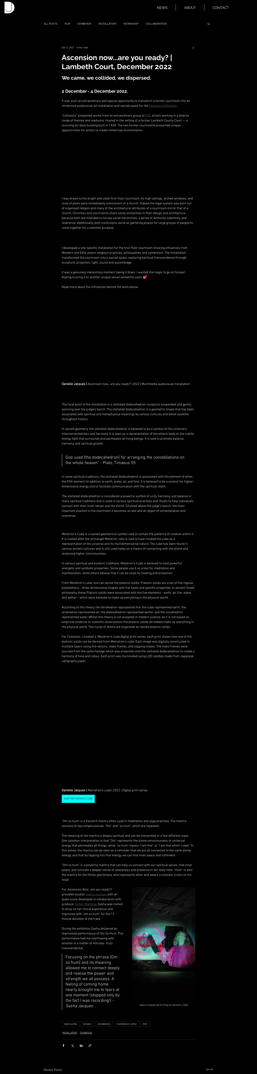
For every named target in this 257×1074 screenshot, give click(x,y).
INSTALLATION (107, 23)
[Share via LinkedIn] (81, 1045)
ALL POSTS (50, 23)
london (87, 1023)
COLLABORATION (156, 23)
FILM (67, 23)
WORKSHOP (130, 23)
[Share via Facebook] (63, 1045)
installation (104, 1023)
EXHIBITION (84, 23)
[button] (208, 23)
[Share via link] (90, 1045)
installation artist (127, 1023)
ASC (145, 1023)
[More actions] (193, 47)
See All (209, 1069)
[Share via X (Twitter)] (72, 1045)
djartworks (70, 1023)
